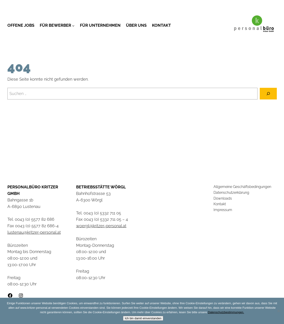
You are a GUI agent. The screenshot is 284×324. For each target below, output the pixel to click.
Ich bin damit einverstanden (143, 318)
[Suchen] (268, 93)
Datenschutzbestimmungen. (226, 312)
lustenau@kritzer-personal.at (34, 232)
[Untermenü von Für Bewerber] (73, 25)
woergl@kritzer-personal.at (101, 225)
